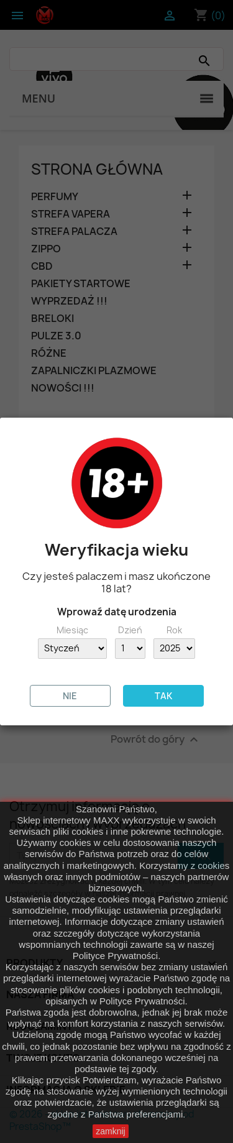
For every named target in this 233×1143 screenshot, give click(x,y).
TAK (163, 696)
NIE (70, 696)
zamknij (110, 1131)
